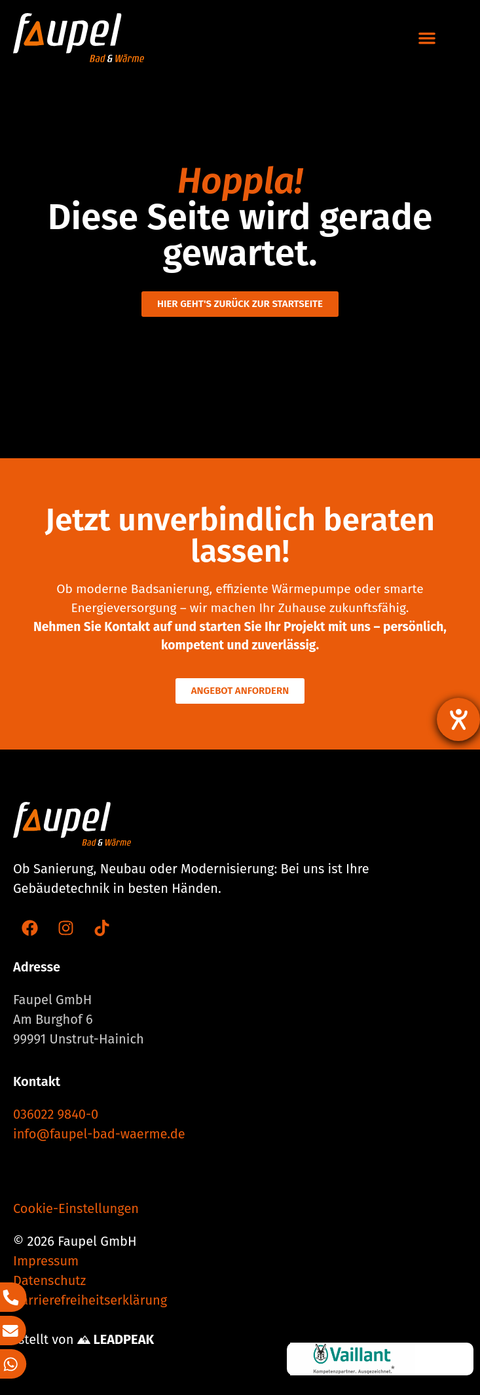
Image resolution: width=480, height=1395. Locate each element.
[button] (427, 38)
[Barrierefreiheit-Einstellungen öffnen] (458, 719)
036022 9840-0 (55, 1114)
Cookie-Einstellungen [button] (76, 1208)
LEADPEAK (115, 1339)
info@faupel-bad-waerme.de (99, 1134)
